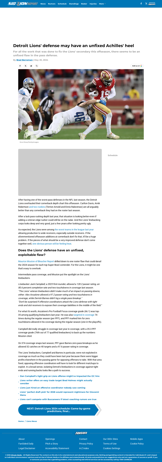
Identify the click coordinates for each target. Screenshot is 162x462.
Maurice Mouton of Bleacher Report (36, 261)
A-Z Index (84, 448)
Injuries (93, 4)
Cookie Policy (137, 443)
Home (21, 421)
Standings (74, 4)
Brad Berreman (24, 60)
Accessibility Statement (57, 448)
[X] (146, 4)
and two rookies (37, 207)
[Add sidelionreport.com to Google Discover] (137, 66)
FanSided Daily (25, 443)
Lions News (31, 421)
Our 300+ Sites (110, 439)
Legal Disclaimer (26, 448)
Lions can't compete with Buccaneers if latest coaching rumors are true (58, 399)
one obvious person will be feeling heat (51, 243)
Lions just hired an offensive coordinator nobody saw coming (52, 388)
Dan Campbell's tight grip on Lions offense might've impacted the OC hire (59, 376)
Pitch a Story (51, 443)
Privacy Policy (86, 443)
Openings (50, 439)
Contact (83, 439)
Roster (84, 4)
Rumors (51, 4)
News (43, 4)
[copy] (36, 66)
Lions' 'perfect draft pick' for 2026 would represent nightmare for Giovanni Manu (59, 393)
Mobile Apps (136, 439)
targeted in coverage (84, 315)
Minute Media (16, 455)
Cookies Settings (111, 448)
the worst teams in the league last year (74, 229)
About (21, 439)
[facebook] (141, 4)
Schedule (62, 4)
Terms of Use (110, 443)
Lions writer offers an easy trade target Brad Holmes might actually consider (56, 382)
